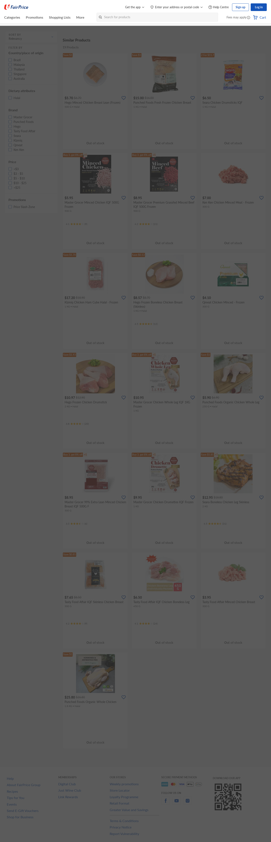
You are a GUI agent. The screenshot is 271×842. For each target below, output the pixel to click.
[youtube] (176, 803)
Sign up (240, 7)
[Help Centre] (218, 7)
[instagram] (187, 803)
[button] (248, 18)
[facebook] (165, 803)
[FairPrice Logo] (16, 7)
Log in (259, 7)
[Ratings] (76, 224)
